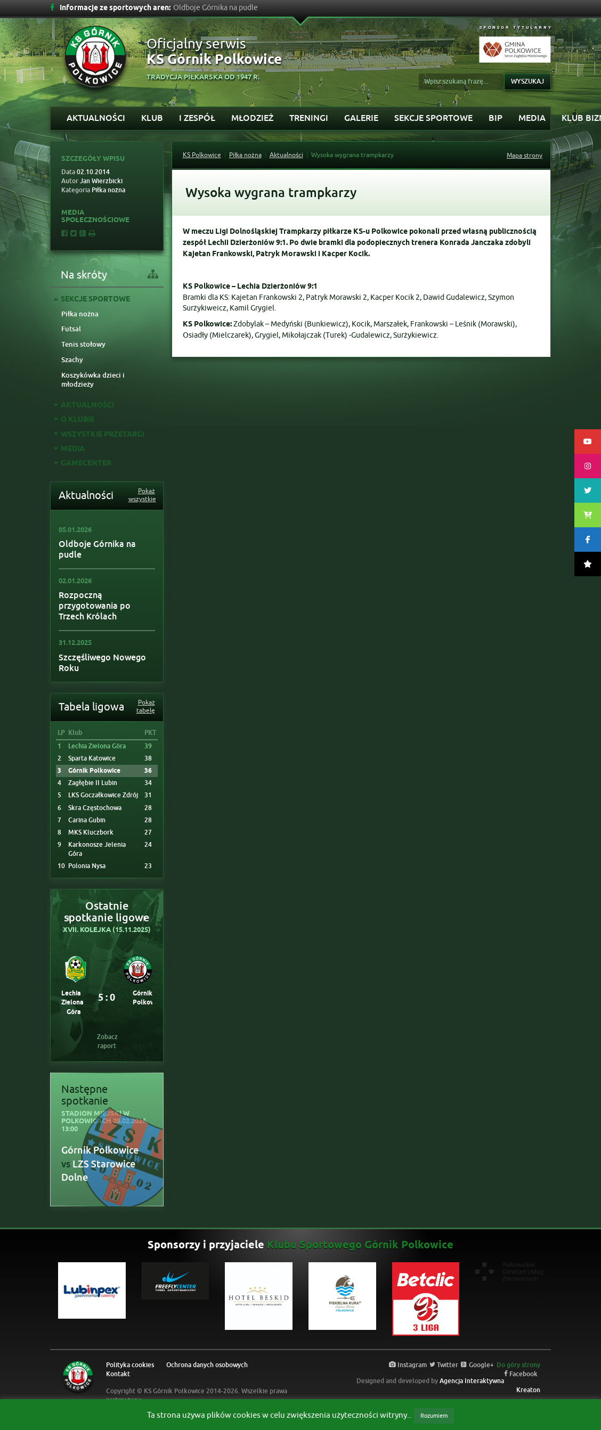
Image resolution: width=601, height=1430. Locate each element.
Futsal (71, 328)
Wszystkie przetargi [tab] (99, 435)
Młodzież (252, 118)
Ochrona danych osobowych (207, 1365)
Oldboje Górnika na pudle (97, 549)
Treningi (308, 118)
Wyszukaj (527, 81)
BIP (495, 118)
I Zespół (197, 118)
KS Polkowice (202, 155)
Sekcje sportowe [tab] (92, 300)
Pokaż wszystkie (141, 495)
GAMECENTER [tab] (82, 464)
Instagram (408, 1365)
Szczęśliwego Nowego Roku (102, 663)
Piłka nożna (80, 313)
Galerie (361, 118)
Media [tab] (69, 449)
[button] (68, 918)
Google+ (477, 1365)
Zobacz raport (107, 1041)
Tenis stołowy (83, 344)
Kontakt (118, 1374)
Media (532, 118)
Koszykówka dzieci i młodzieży (93, 380)
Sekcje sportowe (433, 118)
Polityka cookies (130, 1365)
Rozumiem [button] (434, 1415)
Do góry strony (518, 1365)
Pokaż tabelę (145, 707)
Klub (152, 118)
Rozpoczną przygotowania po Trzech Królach (95, 606)
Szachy (72, 359)
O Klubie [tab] (74, 420)
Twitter (443, 1365)
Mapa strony (524, 155)
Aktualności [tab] (84, 406)
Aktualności (96, 118)
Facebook (521, 1374)
